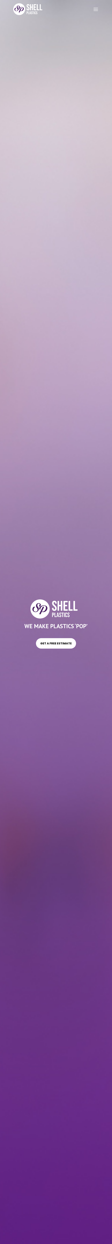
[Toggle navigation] (96, 9)
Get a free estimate (56, 643)
